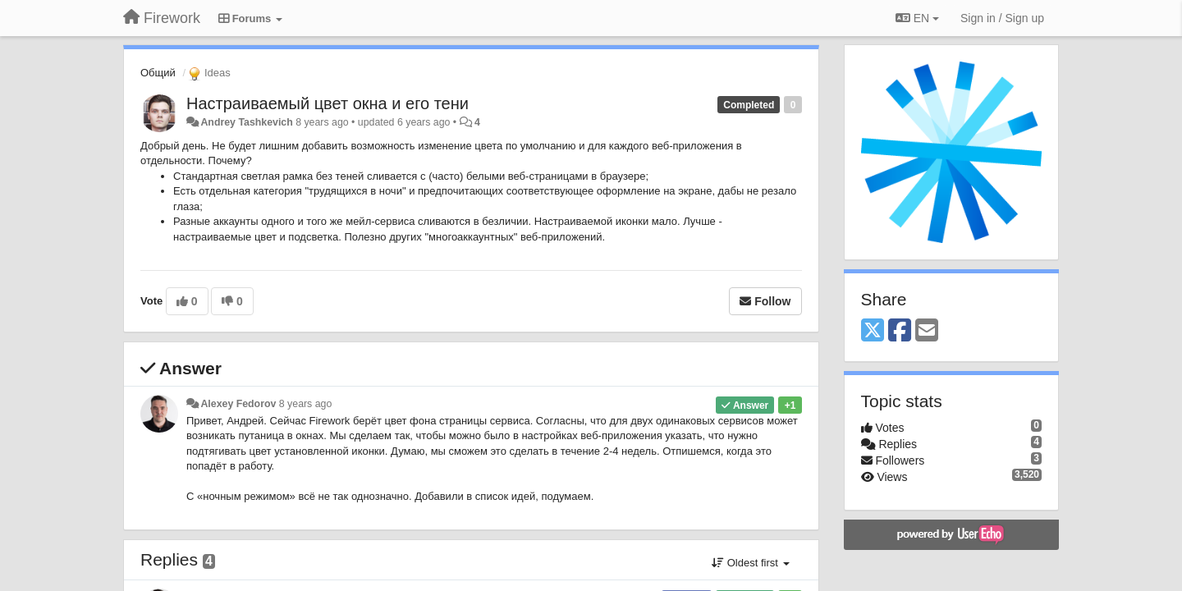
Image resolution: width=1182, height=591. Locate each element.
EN (917, 18)
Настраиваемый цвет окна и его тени (327, 103)
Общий (158, 72)
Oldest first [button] (750, 563)
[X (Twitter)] (872, 331)
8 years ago (305, 404)
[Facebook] (899, 331)
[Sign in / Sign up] (1002, 18)
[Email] (926, 331)
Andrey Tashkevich (246, 122)
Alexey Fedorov (238, 404)
